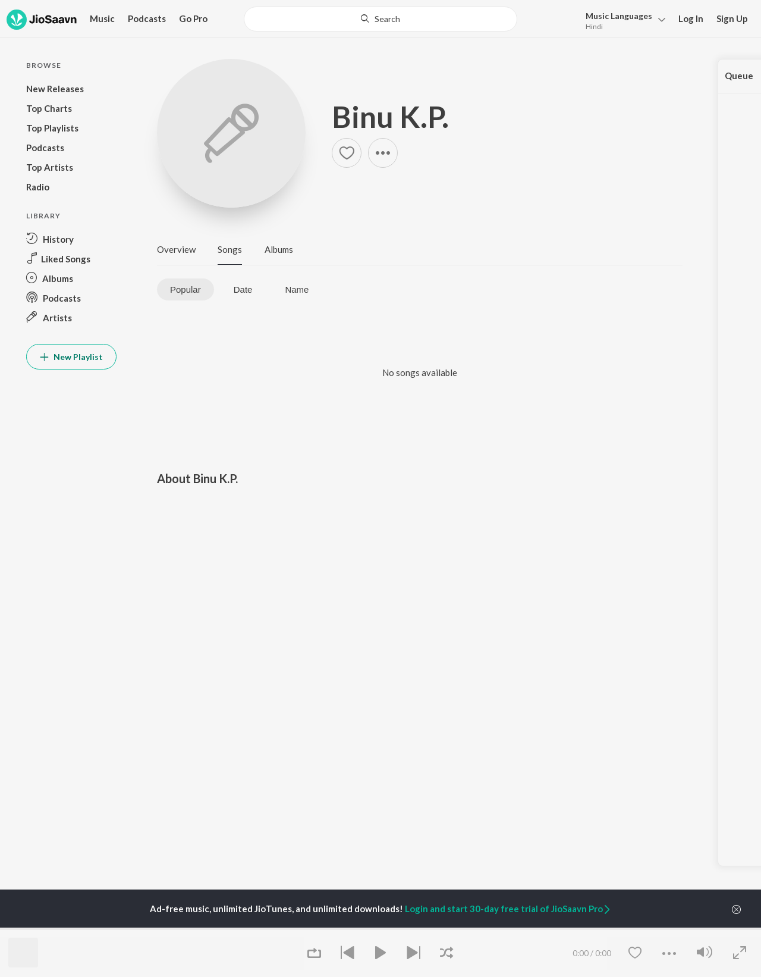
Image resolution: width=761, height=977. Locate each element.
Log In (690, 18)
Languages (619, 16)
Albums (279, 249)
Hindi (594, 26)
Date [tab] (243, 289)
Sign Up (732, 18)
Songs (230, 249)
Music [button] (102, 18)
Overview (176, 249)
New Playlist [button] (71, 357)
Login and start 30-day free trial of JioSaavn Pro (508, 908)
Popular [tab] (185, 289)
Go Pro (193, 18)
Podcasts (147, 18)
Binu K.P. (390, 116)
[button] (622, 20)
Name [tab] (297, 289)
